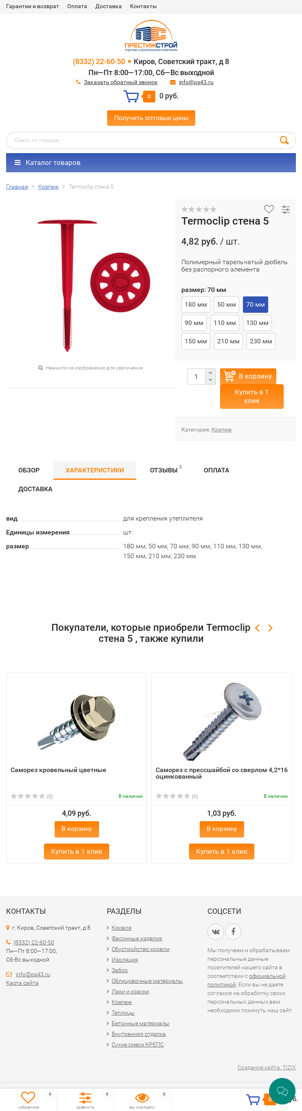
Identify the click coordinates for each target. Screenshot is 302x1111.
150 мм (196, 341)
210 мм (228, 341)
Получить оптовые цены (151, 118)
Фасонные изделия (137, 938)
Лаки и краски (130, 991)
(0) (32, 796)
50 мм (226, 304)
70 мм (255, 304)
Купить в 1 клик (252, 396)
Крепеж (222, 429)
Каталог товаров (48, 162)
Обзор (29, 470)
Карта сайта (22, 983)
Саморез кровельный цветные (58, 770)
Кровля (122, 927)
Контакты (143, 6)
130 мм (257, 323)
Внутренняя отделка (139, 1034)
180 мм (196, 304)
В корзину (255, 376)
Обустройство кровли (141, 949)
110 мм (225, 323)
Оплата (77, 6)
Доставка (108, 6)
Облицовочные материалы (147, 980)
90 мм (194, 323)
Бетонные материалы (141, 1023)
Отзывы (166, 469)
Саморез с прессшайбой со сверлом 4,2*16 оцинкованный (222, 773)
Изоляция (125, 959)
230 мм (261, 341)
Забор (120, 970)
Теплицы (123, 1012)
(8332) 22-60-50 (99, 61)
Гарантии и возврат (32, 6)
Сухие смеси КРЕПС (138, 1044)
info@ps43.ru (196, 82)
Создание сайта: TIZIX (267, 1067)
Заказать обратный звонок (121, 82)
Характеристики (95, 470)
